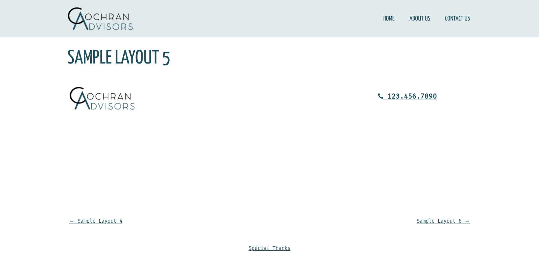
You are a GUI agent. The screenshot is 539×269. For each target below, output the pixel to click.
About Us (419, 19)
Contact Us (457, 19)
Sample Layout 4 (95, 221)
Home (389, 19)
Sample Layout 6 (443, 221)
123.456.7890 (407, 96)
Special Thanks (269, 248)
